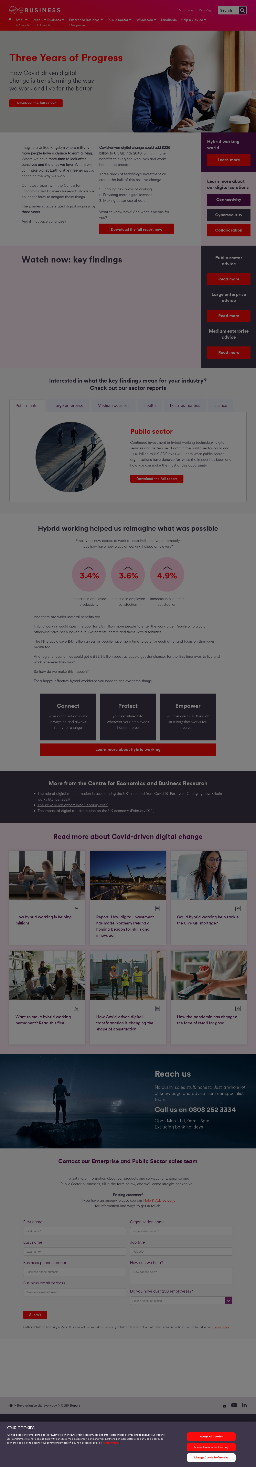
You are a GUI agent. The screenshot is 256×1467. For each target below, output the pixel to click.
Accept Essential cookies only (211, 1447)
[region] (128, 1444)
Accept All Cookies (211, 1436)
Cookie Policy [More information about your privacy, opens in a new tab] (111, 1442)
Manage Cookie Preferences (211, 1457)
